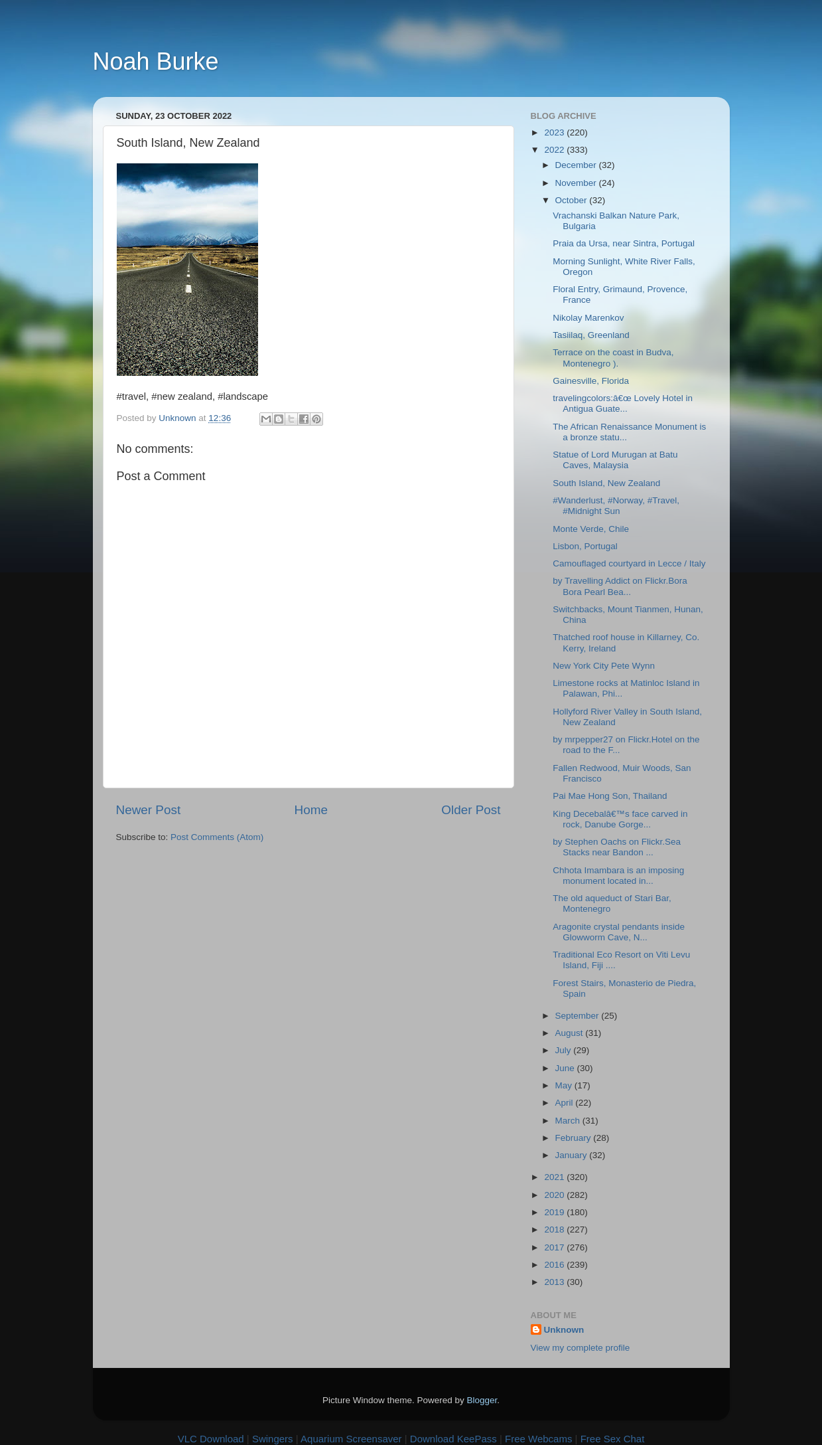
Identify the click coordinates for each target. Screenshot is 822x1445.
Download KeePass (453, 1438)
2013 (555, 1282)
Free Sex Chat (613, 1438)
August (570, 1033)
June (566, 1068)
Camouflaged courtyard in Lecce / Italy (629, 563)
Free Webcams (538, 1438)
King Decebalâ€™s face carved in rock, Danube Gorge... (620, 819)
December (577, 165)
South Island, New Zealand (606, 483)
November (577, 183)
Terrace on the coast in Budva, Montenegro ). (613, 357)
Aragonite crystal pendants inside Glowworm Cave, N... (619, 932)
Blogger (482, 1400)
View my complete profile (580, 1348)
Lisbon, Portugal (585, 546)
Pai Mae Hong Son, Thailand (610, 796)
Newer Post (148, 810)
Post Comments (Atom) (217, 837)
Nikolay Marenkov (588, 318)
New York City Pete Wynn (604, 666)
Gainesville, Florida (591, 381)
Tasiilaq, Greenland (591, 335)
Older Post (470, 810)
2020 (555, 1195)
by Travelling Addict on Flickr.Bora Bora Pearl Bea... (620, 586)
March (568, 1121)
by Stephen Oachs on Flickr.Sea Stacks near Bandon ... (617, 847)
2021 (555, 1177)
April (565, 1103)
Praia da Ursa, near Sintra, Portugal (624, 243)
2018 (555, 1229)
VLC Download (211, 1438)
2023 (555, 132)
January (572, 1155)
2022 (555, 150)
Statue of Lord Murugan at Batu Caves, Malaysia (615, 460)
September (578, 1016)
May (565, 1085)
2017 (555, 1247)
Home (311, 810)
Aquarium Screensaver (351, 1438)
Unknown (564, 1330)
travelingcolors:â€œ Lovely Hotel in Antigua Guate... (623, 403)
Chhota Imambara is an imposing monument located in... (618, 875)
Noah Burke (156, 61)
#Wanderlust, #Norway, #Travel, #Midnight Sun (616, 505)
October (572, 200)
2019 (555, 1212)
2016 (555, 1265)
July (564, 1050)
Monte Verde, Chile (591, 529)
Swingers (272, 1438)
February (574, 1138)
